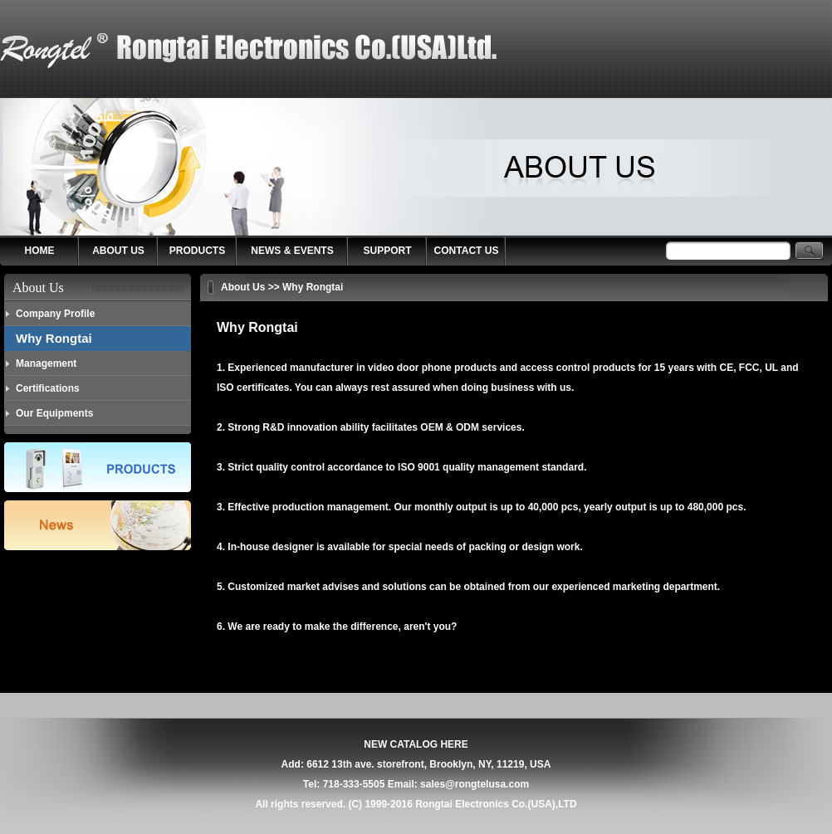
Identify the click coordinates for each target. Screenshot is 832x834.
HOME (40, 250)
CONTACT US (466, 250)
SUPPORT (387, 250)
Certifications (48, 388)
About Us (243, 287)
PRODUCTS (197, 250)
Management (46, 363)
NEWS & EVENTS (292, 250)
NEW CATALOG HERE (416, 744)
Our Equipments (54, 413)
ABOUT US (118, 250)
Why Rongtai (54, 338)
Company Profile (55, 313)
